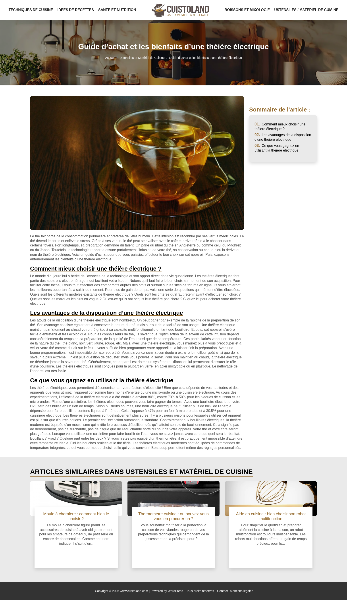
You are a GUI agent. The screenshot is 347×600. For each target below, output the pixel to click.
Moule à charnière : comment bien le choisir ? (76, 516)
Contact (222, 591)
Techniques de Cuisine (31, 10)
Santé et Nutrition (117, 10)
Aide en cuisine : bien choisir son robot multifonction (271, 516)
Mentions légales (241, 591)
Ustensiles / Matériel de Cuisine (306, 10)
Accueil (110, 58)
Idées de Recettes (76, 10)
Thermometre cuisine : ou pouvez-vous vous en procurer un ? (173, 516)
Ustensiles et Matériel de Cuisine (142, 58)
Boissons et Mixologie (247, 10)
